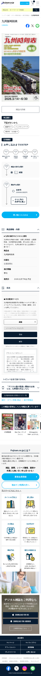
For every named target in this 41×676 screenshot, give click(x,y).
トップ (4, 15)
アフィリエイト (10, 647)
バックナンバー (21, 127)
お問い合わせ (30, 652)
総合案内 (20, 638)
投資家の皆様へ (24, 661)
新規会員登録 (26, 477)
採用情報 (31, 647)
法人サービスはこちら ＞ (11, 490)
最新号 (8, 127)
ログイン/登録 (24, 3)
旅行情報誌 (26, 15)
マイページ (10, 642)
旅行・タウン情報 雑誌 (14, 15)
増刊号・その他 (11, 131)
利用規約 (4, 658)
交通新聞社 (5, 25)
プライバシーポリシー (15, 658)
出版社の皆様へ (13, 661)
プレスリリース (10, 652)
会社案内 (5, 661)
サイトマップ (35, 661)
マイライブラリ (30, 642)
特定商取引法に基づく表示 (31, 658)
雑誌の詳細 (20, 109)
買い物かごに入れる (25, 215)
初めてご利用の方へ (24, 485)
